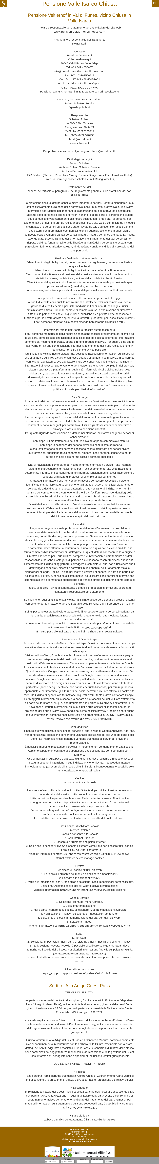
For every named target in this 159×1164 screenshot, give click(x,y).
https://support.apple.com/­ (59, 973)
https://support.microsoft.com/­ (76, 854)
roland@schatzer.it (79, 139)
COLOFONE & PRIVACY (79, 1141)
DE (155, 3)
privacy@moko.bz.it (83, 1107)
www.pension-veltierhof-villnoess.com (79, 31)
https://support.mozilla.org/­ (78, 889)
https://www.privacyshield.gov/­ (68, 718)
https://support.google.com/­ (77, 925)
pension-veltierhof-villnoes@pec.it (79, 83)
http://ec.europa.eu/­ (94, 627)
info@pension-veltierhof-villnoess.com (79, 71)
